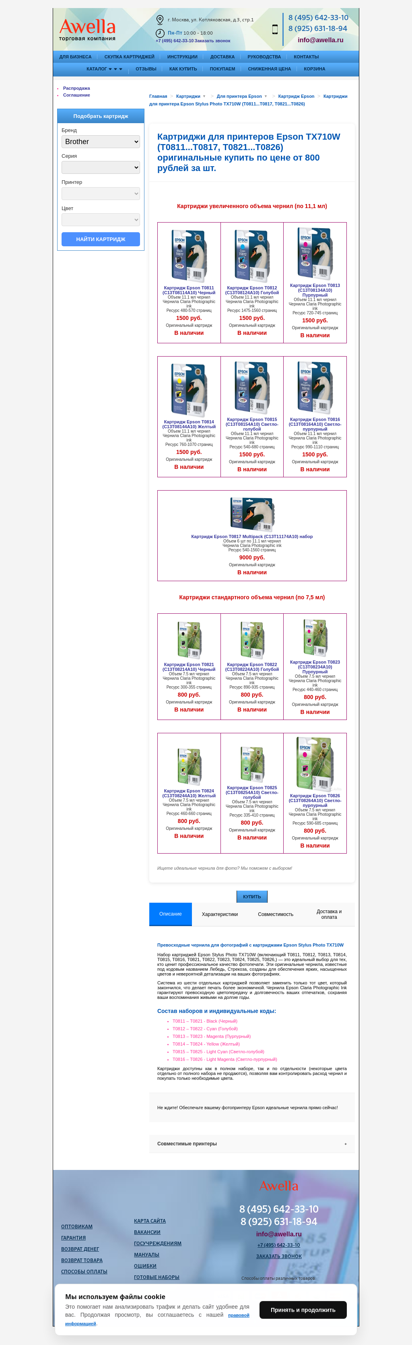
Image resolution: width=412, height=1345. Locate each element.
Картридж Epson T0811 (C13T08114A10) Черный (189, 290)
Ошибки (145, 1266)
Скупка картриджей (129, 56)
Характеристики (220, 914)
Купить (252, 896)
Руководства (264, 56)
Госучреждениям (157, 1244)
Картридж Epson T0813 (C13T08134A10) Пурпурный (315, 290)
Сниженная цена (269, 68)
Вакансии (147, 1232)
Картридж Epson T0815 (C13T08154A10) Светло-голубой (252, 424)
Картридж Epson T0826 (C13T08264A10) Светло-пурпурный (315, 800)
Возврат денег (80, 1249)
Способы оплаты (84, 1272)
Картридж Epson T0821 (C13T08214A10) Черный (189, 667)
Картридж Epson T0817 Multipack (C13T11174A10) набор (252, 536)
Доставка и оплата (329, 914)
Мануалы (146, 1255)
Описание (170, 914)
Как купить (183, 68)
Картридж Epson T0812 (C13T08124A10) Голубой (252, 290)
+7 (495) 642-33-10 (175, 40)
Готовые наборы (156, 1277)
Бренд (69, 130)
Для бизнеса (76, 56)
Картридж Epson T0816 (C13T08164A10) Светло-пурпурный (315, 424)
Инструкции (182, 56)
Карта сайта (150, 1221)
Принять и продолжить (303, 1326)
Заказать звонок (212, 40)
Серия (69, 156)
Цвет (67, 208)
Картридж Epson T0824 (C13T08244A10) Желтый (189, 793)
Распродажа (76, 88)
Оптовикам (77, 1227)
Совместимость (275, 914)
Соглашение (76, 95)
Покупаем (222, 68)
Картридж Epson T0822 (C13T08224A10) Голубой (252, 667)
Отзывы (146, 68)
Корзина (314, 68)
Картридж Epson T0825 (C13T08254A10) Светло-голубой (252, 792)
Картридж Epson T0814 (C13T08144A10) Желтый (189, 424)
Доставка (222, 56)
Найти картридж (101, 239)
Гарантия (73, 1238)
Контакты (306, 56)
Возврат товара (82, 1260)
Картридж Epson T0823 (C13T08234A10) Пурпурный (315, 667)
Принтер (72, 182)
